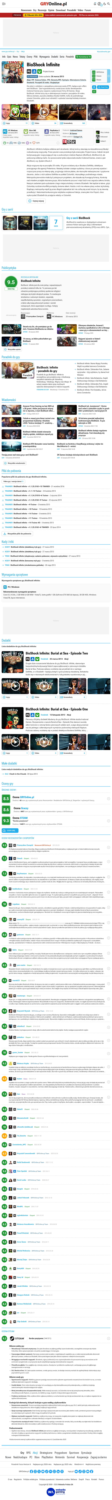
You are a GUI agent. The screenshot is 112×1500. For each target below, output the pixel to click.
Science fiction (40, 80)
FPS (48, 80)
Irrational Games (76, 130)
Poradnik (70, 56)
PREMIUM (17, 15)
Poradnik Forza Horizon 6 (21, 1465)
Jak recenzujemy (11, 315)
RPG (28, 1452)
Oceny (29, 56)
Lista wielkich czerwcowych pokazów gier (61, 15)
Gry (34, 10)
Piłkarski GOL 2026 (33, 15)
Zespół (81, 1480)
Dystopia (65, 80)
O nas (10, 1480)
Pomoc (101, 1480)
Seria (62, 56)
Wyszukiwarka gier (103, 52)
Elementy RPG (56, 80)
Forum (88, 10)
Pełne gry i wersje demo (13, 481)
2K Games (73, 134)
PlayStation (47, 1457)
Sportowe (74, 1452)
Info (3, 56)
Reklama (74, 1480)
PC (30, 1457)
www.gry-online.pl (8, 51)
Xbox (36, 1457)
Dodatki (54, 56)
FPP (32, 80)
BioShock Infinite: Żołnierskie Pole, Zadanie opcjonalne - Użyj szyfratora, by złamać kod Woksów (93, 372)
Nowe (8, 1457)
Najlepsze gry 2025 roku (63, 1465)
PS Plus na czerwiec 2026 (89, 15)
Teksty (22, 56)
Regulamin (18, 1480)
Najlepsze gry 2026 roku (42, 1465)
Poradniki (71, 10)
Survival (71, 1457)
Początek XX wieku (42, 83)
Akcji (23, 51)
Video (80, 10)
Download (61, 10)
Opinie (51, 10)
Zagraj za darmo (99, 1457)
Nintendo (60, 1457)
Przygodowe (61, 1452)
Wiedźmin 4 (78, 1465)
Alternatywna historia (78, 80)
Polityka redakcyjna (30, 1480)
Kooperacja (82, 1457)
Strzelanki (30, 83)
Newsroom (26, 10)
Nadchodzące (20, 1457)
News (15, 56)
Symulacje (86, 1452)
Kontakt (94, 1480)
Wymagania (44, 56)
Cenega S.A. (78, 137)
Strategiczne (46, 1452)
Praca (87, 1480)
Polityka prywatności (47, 1480)
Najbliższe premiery (93, 1465)
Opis (9, 56)
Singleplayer (55, 83)
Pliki (36, 56)
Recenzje (42, 10)
